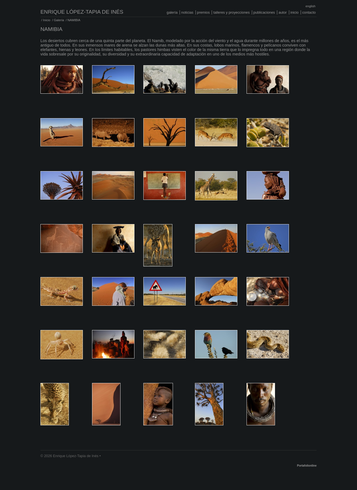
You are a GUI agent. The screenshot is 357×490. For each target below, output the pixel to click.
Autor (283, 12)
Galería (172, 12)
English (310, 6)
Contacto (308, 12)
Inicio (294, 12)
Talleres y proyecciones (231, 12)
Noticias (187, 12)
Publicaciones (264, 12)
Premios (203, 12)
